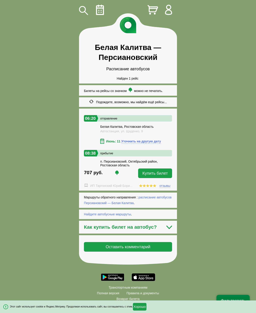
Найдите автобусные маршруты (107, 214)
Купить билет (155, 173)
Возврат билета (128, 299)
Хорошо (140, 306)
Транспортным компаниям (128, 287)
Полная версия (108, 293)
